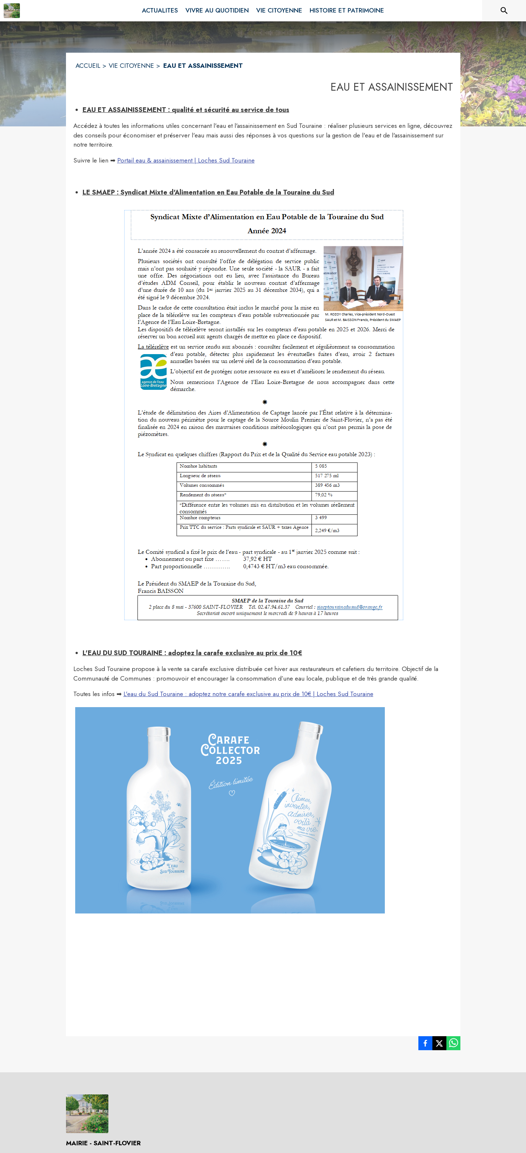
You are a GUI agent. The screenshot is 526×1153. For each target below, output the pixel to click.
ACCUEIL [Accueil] (88, 65)
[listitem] (425, 1044)
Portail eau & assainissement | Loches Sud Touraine (186, 160)
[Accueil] (12, 10)
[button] (263, 413)
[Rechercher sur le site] (504, 10)
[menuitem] (160, 10)
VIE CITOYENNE (131, 65)
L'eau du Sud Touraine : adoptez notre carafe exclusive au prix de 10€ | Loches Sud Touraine (248, 693)
